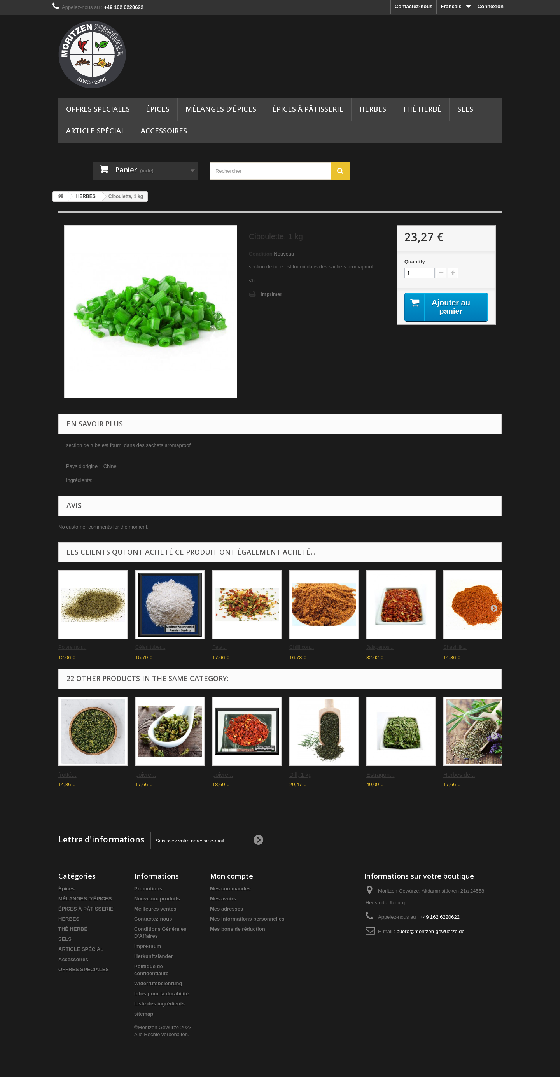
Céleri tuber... (150, 647)
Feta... (219, 647)
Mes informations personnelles (247, 919)
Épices (158, 109)
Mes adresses (226, 909)
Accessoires (164, 130)
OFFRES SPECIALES (98, 109)
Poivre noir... (72, 647)
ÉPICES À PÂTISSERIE (307, 109)
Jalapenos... (380, 647)
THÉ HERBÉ (421, 109)
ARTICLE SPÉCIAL (95, 130)
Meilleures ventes (155, 909)
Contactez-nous (414, 6)
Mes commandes (230, 888)
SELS (465, 109)
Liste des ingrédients (159, 1004)
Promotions (148, 888)
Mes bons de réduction (237, 929)
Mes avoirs (223, 899)
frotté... (67, 774)
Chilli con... (301, 647)
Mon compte (231, 876)
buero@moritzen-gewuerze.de (431, 931)
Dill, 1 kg (300, 774)
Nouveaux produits (157, 899)
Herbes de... (459, 774)
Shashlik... (455, 647)
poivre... (145, 774)
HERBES (372, 109)
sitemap (143, 1014)
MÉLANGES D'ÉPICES (221, 109)
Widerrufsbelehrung (158, 983)
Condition (261, 254)
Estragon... (380, 774)
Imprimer (271, 294)
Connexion (491, 6)
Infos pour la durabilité (161, 993)
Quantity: (415, 261)
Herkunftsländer (153, 956)
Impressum (147, 946)
